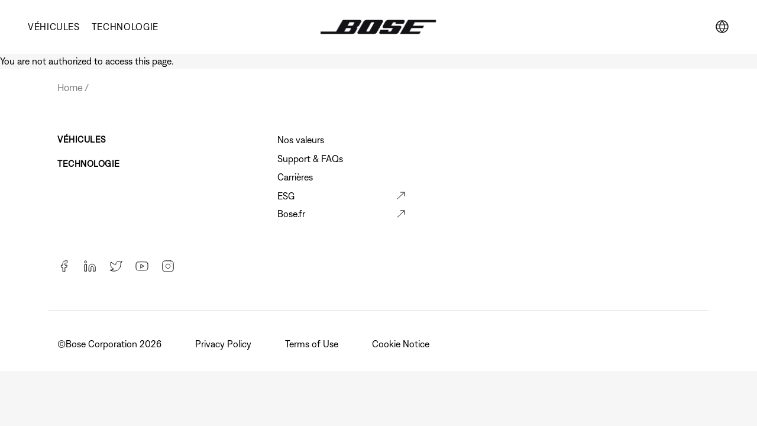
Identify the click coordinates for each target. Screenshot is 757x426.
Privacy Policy (224, 343)
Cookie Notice (402, 343)
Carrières (295, 177)
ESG (286, 196)
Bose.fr (291, 213)
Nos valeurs (300, 139)
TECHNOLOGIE (125, 26)
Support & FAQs (310, 158)
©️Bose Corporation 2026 (110, 343)
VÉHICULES (54, 26)
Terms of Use (313, 343)
